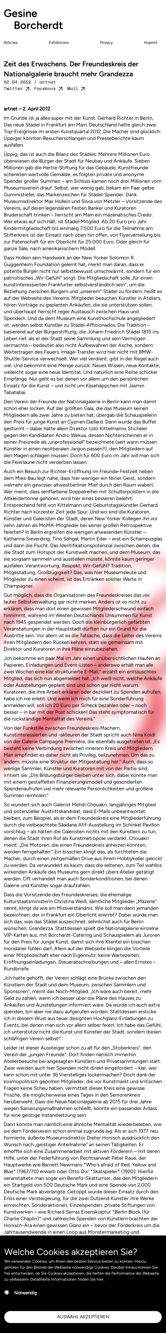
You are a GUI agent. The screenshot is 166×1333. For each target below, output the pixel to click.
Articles (11, 42)
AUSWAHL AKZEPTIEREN (83, 1317)
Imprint (150, 42)
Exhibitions (59, 42)
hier (100, 1279)
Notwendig (25, 1293)
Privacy (106, 42)
